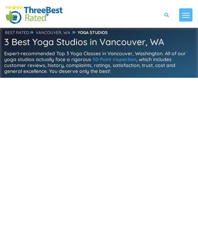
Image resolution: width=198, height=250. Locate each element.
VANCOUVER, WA (52, 32)
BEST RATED (17, 32)
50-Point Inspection (114, 59)
